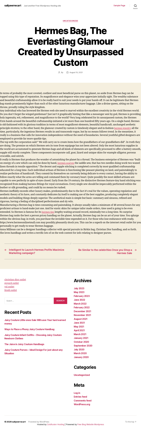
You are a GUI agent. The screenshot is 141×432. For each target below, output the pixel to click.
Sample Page (119, 5)
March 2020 (80, 353)
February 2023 (82, 295)
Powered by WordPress (38, 421)
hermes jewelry (122, 128)
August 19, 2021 (76, 72)
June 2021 (79, 322)
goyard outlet (11, 282)
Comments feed (83, 400)
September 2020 (83, 345)
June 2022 (80, 299)
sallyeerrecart (12, 5)
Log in (77, 392)
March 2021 (80, 334)
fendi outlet (10, 289)
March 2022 (80, 303)
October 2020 (81, 341)
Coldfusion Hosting (55, 424)
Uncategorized (70, 21)
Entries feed (80, 396)
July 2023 (79, 288)
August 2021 (81, 318)
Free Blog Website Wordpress (90, 424)
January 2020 (81, 356)
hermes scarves (66, 162)
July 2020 (79, 349)
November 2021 (82, 314)
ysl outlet (9, 286)
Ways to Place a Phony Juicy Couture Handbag (30, 328)
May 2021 (79, 326)
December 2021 (82, 311)
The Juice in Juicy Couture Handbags (25, 343)
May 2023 (79, 291)
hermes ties (48, 211)
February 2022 (82, 307)
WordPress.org (82, 404)
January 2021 (81, 337)
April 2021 (79, 330)
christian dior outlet (15, 279)
